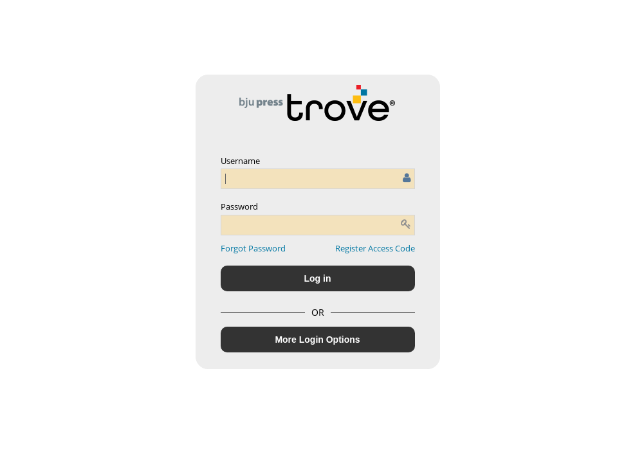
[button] (253, 248)
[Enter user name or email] (318, 178)
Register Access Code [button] (375, 248)
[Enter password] (318, 225)
